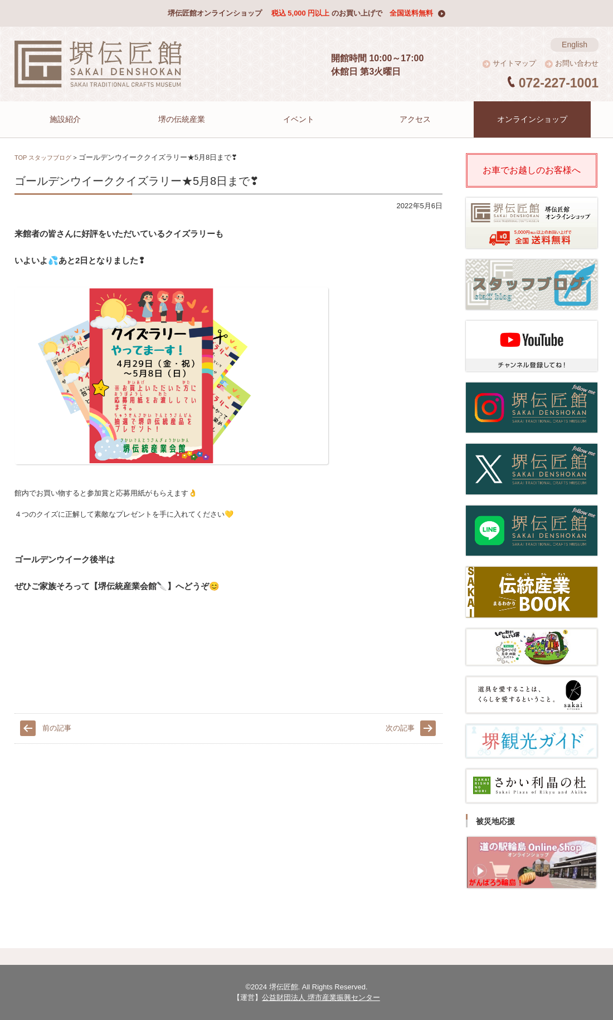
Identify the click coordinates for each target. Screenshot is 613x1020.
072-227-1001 (559, 83)
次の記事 (400, 728)
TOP (20, 157)
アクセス (423, 119)
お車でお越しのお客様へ (532, 170)
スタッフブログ (49, 157)
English (574, 44)
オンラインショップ (540, 119)
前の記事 (56, 728)
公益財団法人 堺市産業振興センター (321, 997)
